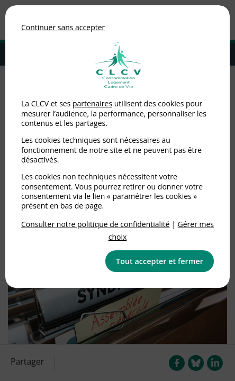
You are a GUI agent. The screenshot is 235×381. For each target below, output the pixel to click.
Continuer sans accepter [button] (63, 27)
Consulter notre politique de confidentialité (95, 224)
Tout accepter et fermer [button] (159, 261)
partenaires (92, 103)
